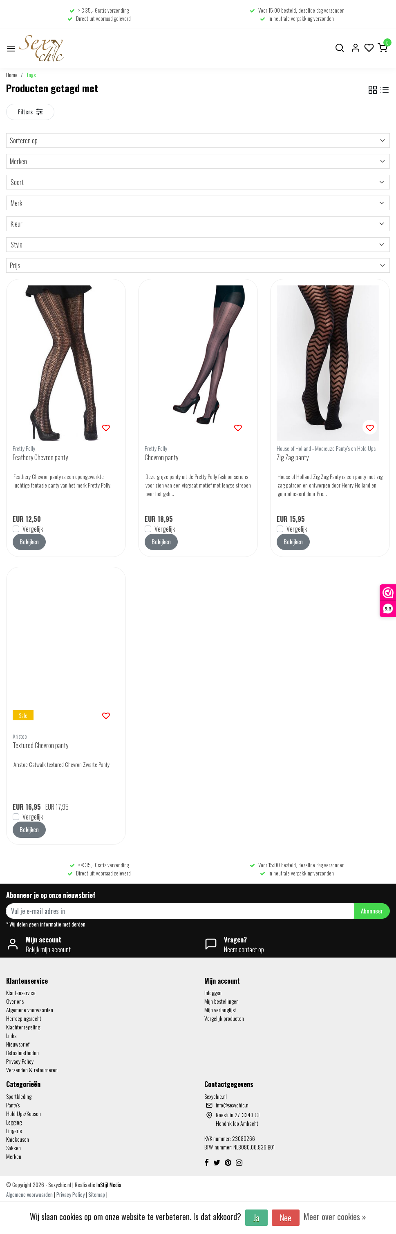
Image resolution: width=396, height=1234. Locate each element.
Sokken (13, 1147)
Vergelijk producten (224, 1018)
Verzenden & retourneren (32, 1069)
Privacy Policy (20, 1061)
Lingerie (14, 1130)
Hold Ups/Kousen (23, 1113)
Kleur (198, 224)
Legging (14, 1122)
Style (198, 244)
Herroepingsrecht (23, 1018)
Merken (198, 161)
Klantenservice (21, 992)
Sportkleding (18, 1096)
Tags (31, 75)
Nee (285, 1218)
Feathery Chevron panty (40, 457)
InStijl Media (108, 1185)
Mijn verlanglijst (220, 1009)
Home (12, 75)
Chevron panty (161, 457)
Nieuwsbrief (17, 1044)
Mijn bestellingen (221, 1001)
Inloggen (212, 992)
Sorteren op (198, 140)
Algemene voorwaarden (29, 1009)
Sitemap (96, 1194)
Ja (256, 1218)
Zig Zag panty (293, 457)
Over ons (15, 1001)
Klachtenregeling (23, 1026)
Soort (198, 182)
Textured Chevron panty (40, 745)
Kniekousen (17, 1139)
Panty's (13, 1104)
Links (11, 1035)
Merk (198, 203)
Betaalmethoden (22, 1052)
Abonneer (372, 911)
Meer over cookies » (335, 1216)
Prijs (198, 265)
